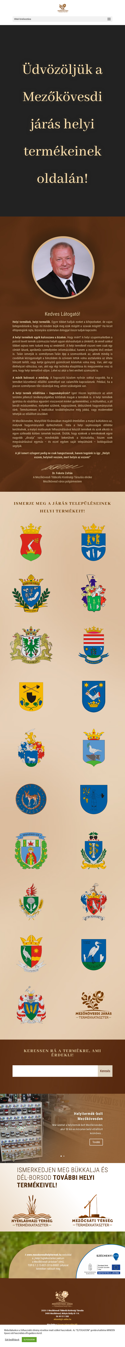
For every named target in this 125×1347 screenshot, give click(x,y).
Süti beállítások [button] (12, 1339)
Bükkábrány (31, 669)
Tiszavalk (94, 978)
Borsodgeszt (31, 618)
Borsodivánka (93, 618)
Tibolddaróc (93, 926)
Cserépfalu (31, 721)
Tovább (96, 1142)
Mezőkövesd (31, 567)
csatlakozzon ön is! (94, 1029)
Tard (31, 926)
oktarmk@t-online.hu (62, 1319)
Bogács (93, 567)
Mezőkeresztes (94, 721)
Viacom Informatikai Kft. (67, 1324)
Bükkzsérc (94, 669)
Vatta (31, 1029)
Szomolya (94, 875)
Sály (93, 823)
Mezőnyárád (93, 772)
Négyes (31, 823)
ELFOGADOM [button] (29, 1339)
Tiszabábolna (31, 978)
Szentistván (31, 875)
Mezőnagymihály (31, 772)
